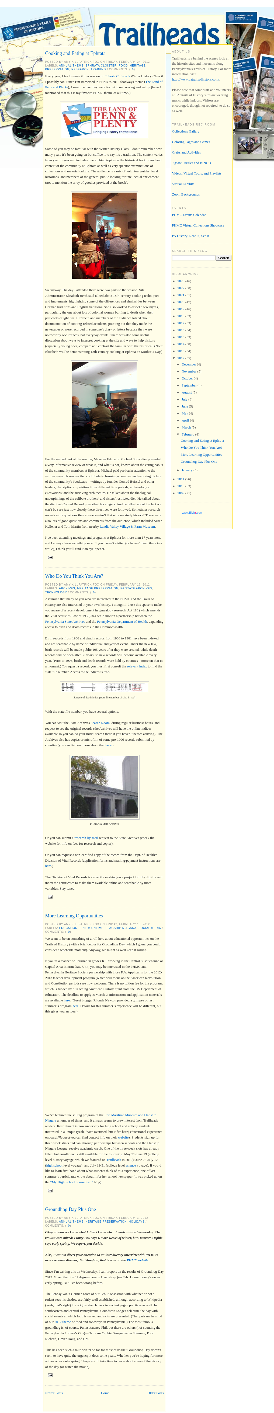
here (108, 745)
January (187, 470)
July (185, 399)
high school (54, 1165)
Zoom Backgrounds (186, 194)
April (186, 420)
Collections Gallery (185, 131)
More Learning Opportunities (74, 915)
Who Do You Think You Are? (74, 576)
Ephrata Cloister (101, 65)
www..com (192, 512)
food (123, 65)
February (188, 434)
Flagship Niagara (121, 928)
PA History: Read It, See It (190, 236)
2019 (181, 309)
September (189, 385)
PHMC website (137, 1260)
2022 (181, 288)
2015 (181, 337)
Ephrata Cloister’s (117, 76)
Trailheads (113, 1160)
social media (149, 928)
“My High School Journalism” (71, 1182)
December (189, 364)
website (123, 1137)
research (80, 69)
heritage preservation (98, 588)
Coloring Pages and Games (191, 142)
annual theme (71, 65)
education (68, 928)
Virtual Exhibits (183, 184)
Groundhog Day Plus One (70, 1209)
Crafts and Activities (186, 152)
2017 (181, 323)
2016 (181, 330)
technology (56, 592)
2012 (181, 358)
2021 (181, 295)
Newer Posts (54, 1393)
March (187, 427)
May (185, 413)
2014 (181, 344)
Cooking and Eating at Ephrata (75, 53)
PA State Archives (136, 588)
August (187, 392)
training (98, 69)
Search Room (100, 723)
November (189, 371)
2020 (181, 302)
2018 (181, 316)
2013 (181, 351)
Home (105, 1393)
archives (67, 588)
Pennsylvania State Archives (65, 622)
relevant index (137, 666)
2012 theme (62, 1322)
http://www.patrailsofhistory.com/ (195, 79)
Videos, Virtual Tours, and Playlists (196, 173)
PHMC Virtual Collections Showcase (198, 225)
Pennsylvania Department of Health (122, 622)
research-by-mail (86, 838)
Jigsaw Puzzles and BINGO (191, 163)
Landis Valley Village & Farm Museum (127, 526)
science (131, 1165)
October (188, 378)
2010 (181, 486)
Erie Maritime (91, 928)
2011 (181, 479)
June (185, 406)
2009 (181, 493)
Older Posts (155, 1393)
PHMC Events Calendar (189, 215)
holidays (137, 1221)
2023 (181, 281)
